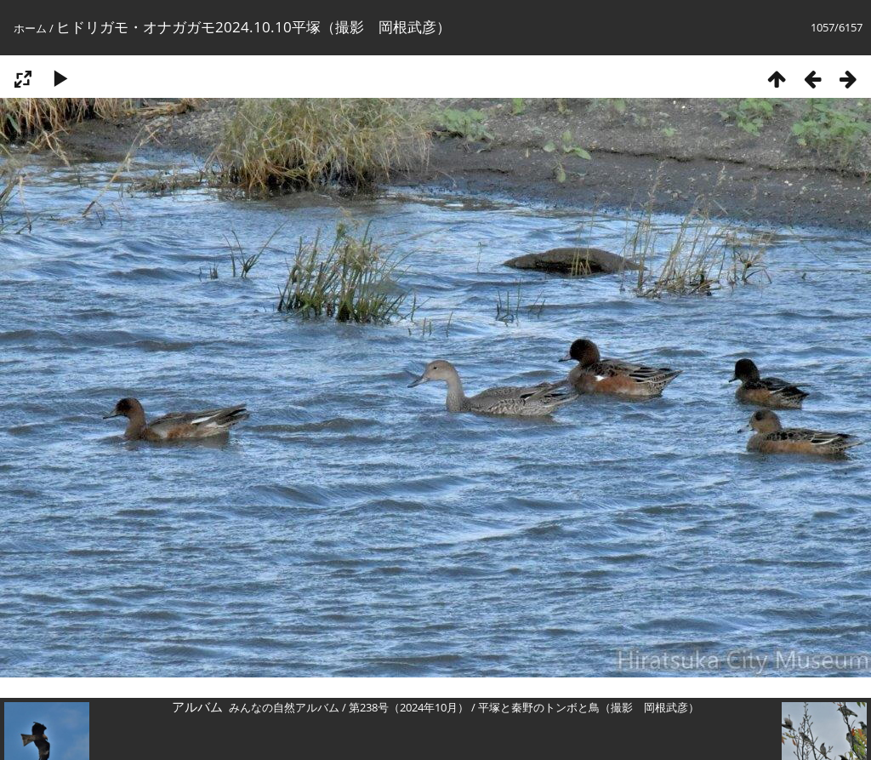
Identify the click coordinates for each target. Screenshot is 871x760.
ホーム (30, 28)
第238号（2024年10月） (409, 707)
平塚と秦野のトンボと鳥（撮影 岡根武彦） (588, 707)
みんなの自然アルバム (284, 707)
